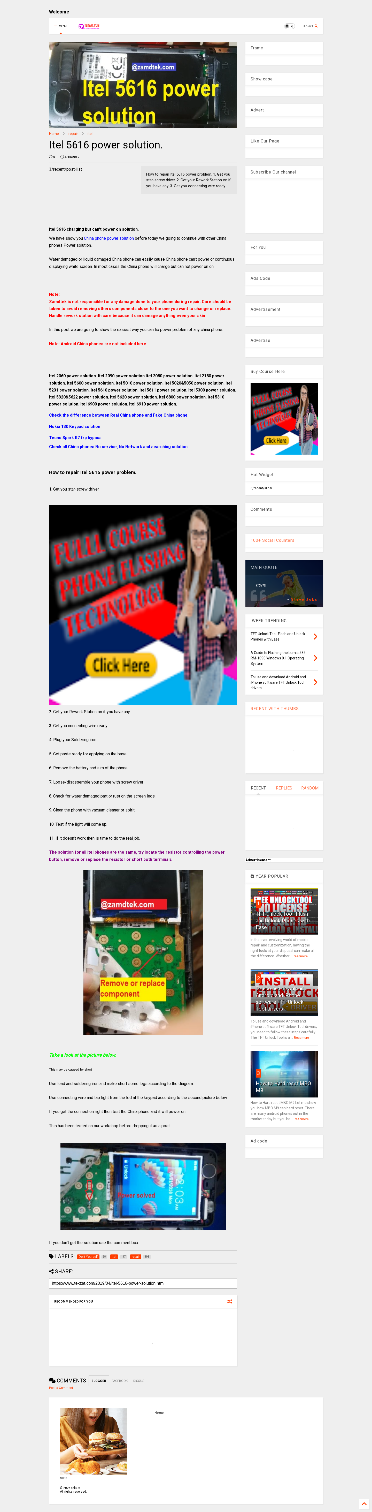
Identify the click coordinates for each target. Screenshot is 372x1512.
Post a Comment (61, 1388)
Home (54, 134)
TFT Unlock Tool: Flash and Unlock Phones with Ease (283, 920)
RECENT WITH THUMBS (275, 708)
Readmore (300, 956)
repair (73, 134)
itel (90, 134)
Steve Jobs (304, 599)
